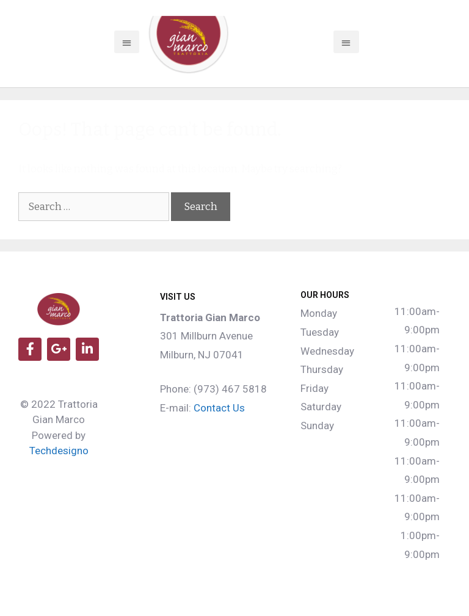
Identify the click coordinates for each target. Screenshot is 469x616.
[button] (126, 42)
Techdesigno (59, 450)
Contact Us (219, 408)
